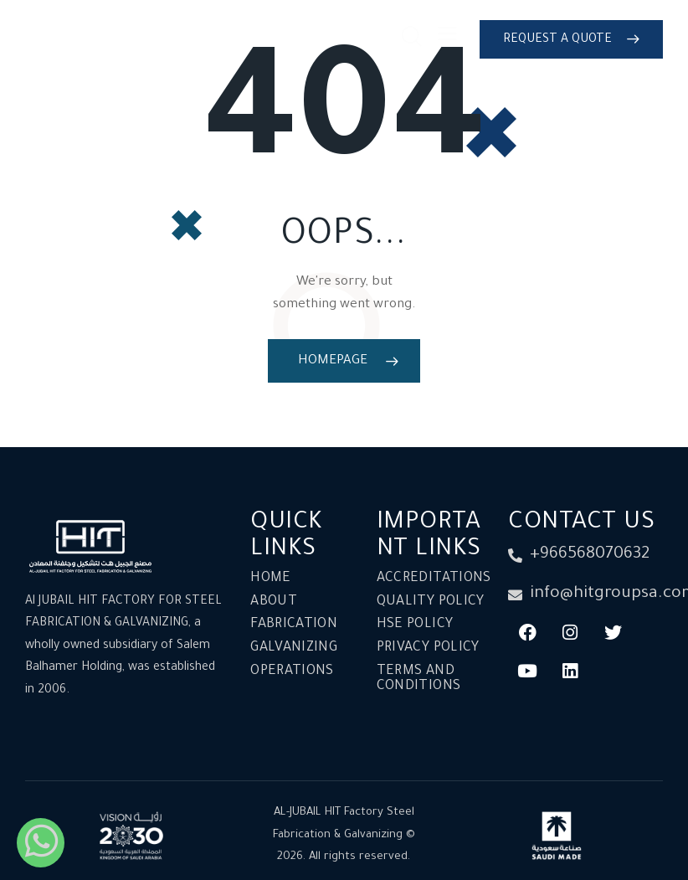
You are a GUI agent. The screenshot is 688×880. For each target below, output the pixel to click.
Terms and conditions (419, 679)
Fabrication (293, 624)
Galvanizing (293, 648)
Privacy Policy (428, 648)
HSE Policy (415, 624)
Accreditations (434, 578)
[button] (447, 38)
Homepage (332, 361)
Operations (292, 671)
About (273, 602)
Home (270, 578)
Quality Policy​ (431, 602)
